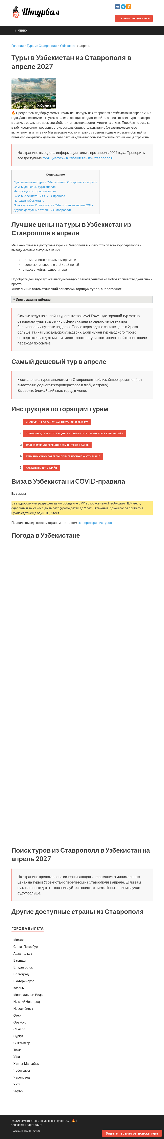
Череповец (22, 1077)
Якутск (18, 1091)
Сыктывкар (22, 1043)
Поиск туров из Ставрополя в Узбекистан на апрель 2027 (53, 205)
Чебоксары (22, 1070)
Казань (19, 988)
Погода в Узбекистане (29, 200)
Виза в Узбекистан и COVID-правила (39, 196)
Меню (22, 30)
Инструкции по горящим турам (35, 191)
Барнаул (20, 960)
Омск (17, 1015)
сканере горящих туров (95, 522)
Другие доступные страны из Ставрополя (43, 210)
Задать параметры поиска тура (132, 1133)
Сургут (18, 1036)
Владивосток (23, 967)
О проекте (18, 1124)
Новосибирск (23, 1008)
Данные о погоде (22, 1130)
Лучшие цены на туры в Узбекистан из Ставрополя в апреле (55, 182)
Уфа (17, 1056)
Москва (19, 940)
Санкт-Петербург (26, 946)
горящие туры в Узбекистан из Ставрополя (77, 158)
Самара (19, 1029)
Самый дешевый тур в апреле (35, 187)
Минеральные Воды (28, 995)
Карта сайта (34, 1124)
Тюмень (19, 1050)
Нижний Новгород (27, 1001)
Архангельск (23, 953)
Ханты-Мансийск (26, 1063)
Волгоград (21, 974)
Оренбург (21, 1022)
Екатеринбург (24, 981)
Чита (17, 1084)
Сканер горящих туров (133, 18)
